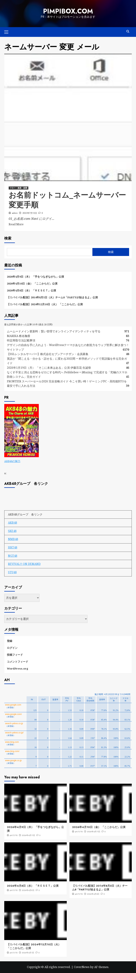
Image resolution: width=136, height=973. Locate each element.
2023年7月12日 (29, 213)
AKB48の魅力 (12, 461)
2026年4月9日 (28, 890)
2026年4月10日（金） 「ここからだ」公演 (32, 283)
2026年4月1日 (28, 952)
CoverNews (81, 967)
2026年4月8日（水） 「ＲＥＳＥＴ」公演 (31, 290)
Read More (16, 224)
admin (15, 213)
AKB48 (12, 523)
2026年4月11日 (28, 835)
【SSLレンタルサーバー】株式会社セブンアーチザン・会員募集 (47, 354)
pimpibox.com (68, 11)
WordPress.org (17, 668)
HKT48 (12, 547)
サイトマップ (15, 350)
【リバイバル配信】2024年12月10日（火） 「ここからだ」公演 (45, 304)
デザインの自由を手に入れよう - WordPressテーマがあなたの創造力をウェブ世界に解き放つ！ (69, 345)
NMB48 (13, 539)
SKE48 (12, 531)
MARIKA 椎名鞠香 (18, 336)
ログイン (12, 647)
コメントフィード (17, 661)
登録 (9, 641)
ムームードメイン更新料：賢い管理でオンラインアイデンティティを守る (53, 331)
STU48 (12, 572)
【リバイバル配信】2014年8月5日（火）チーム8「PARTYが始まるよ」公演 (52, 297)
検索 (7, 238)
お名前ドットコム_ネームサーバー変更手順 (67, 200)
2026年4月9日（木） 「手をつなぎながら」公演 (35, 276)
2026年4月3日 (93, 894)
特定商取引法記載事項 (21, 340)
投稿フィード (15, 654)
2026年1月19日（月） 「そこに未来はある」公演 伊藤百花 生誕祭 (49, 368)
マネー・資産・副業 (18, 187)
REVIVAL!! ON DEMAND (24, 564)
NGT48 (12, 556)
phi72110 (14, 835)
